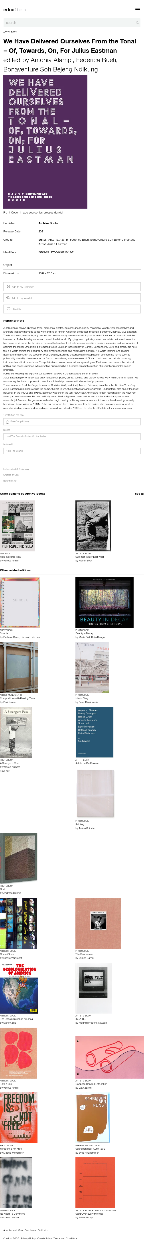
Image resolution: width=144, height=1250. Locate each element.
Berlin (3, 889)
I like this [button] (13, 309)
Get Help (42, 1230)
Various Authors (11, 767)
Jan (17, 475)
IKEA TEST (81, 1019)
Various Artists (10, 561)
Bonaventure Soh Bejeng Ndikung (50, 70)
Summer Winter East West (89, 557)
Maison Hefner (11, 1218)
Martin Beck (85, 561)
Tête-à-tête (6, 1084)
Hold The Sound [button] (14, 451)
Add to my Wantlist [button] (19, 298)
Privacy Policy (28, 1239)
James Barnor (86, 958)
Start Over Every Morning (89, 1214)
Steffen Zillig (9, 1023)
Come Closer (7, 954)
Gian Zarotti (85, 1088)
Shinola (4, 633)
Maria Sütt (84, 637)
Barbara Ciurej (11, 637)
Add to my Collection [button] (20, 286)
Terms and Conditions (65, 1239)
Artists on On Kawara (87, 763)
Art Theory (10, 32)
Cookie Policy (44, 1239)
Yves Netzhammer (89, 1153)
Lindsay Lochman (30, 637)
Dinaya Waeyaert (12, 958)
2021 (41, 232)
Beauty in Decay (84, 633)
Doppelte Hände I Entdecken (91, 1084)
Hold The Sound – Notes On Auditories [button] (26, 437)
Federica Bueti (96, 61)
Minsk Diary (81, 698)
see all (139, 494)
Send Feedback (27, 1230)
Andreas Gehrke (12, 893)
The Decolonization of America (16, 1019)
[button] (72, 421)
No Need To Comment (12, 1214)
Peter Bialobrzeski (88, 702)
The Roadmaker (84, 954)
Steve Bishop (86, 1218)
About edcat (10, 1230)
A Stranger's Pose (9, 763)
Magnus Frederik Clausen (93, 1023)
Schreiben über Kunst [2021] (91, 1149)
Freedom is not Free (11, 1149)
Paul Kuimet (9, 702)
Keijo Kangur (98, 637)
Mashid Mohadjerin (13, 1153)
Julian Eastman (57, 244)
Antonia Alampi (52, 61)
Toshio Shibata (87, 828)
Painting (79, 824)
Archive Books (35, 494)
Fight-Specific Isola (10, 557)
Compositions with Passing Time (17, 698)
